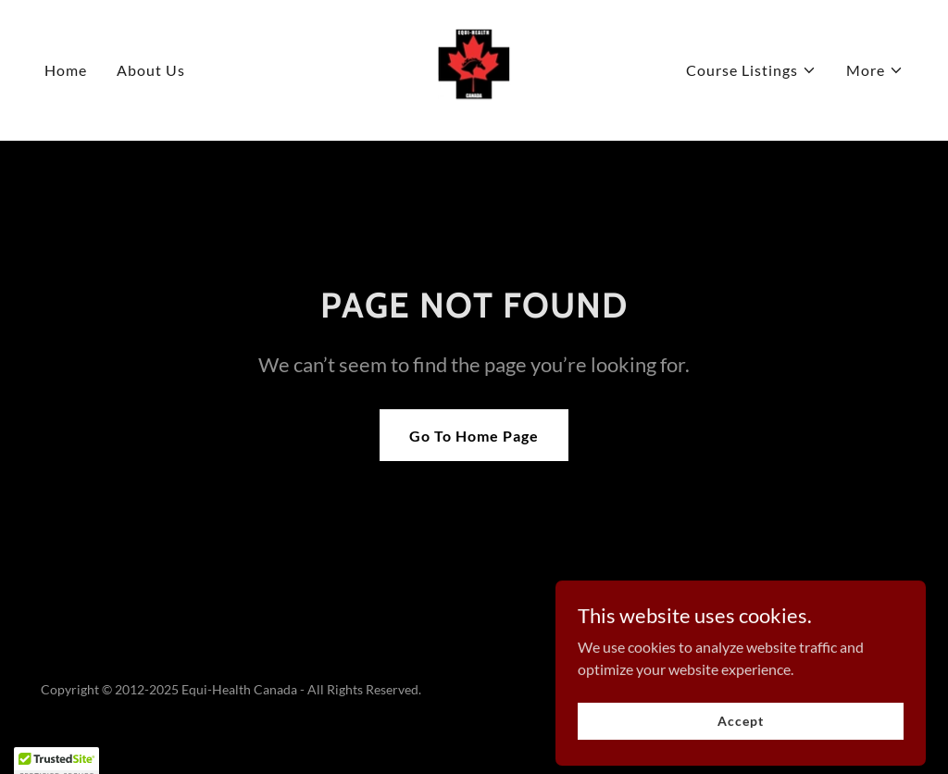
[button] (751, 70)
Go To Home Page (474, 435)
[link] (474, 68)
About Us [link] (151, 70)
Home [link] (65, 70)
